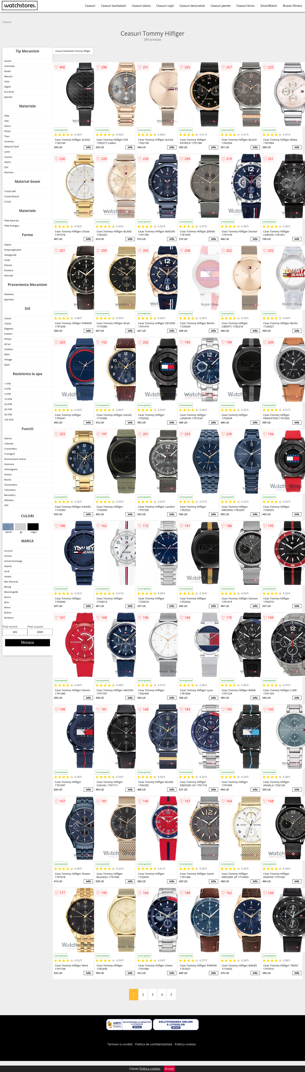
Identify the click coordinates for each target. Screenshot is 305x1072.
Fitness (7, 339)
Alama (7, 162)
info (88, 147)
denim (8, 528)
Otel (6, 120)
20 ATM (8, 404)
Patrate (8, 265)
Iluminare (9, 464)
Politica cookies (185, 1044)
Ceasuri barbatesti (113, 6)
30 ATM (8, 409)
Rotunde (8, 275)
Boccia (7, 597)
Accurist (8, 550)
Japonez (8, 97)
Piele (6, 115)
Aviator (8, 576)
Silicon (7, 126)
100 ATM (8, 419)
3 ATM (7, 388)
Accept (169, 1069)
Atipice (7, 244)
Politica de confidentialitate (153, 1044)
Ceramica (9, 141)
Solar (6, 81)
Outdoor (8, 349)
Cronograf (9, 453)
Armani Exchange (13, 561)
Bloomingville (11, 592)
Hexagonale (10, 255)
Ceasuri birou (245, 6)
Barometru (9, 495)
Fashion (8, 333)
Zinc (6, 167)
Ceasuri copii (165, 6)
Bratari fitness (292, 6)
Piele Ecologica (11, 225)
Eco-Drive (9, 91)
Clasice (7, 323)
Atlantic (8, 566)
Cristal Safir (10, 191)
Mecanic (8, 76)
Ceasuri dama (141, 6)
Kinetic (7, 71)
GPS (6, 505)
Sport (7, 364)
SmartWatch (268, 6)
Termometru (10, 484)
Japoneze (9, 299)
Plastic (7, 131)
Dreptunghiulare (12, 249)
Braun (7, 607)
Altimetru (9, 500)
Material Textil (11, 146)
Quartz (7, 61)
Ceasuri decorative (192, 6)
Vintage (8, 359)
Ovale (7, 260)
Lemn (7, 151)
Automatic (9, 66)
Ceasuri (90, 6)
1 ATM (7, 383)
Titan (6, 136)
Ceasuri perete (221, 6)
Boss (6, 602)
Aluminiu (8, 172)
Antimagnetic (11, 469)
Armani (8, 556)
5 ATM (7, 394)
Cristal (7, 201)
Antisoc (8, 474)
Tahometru (10, 490)
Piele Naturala (11, 220)
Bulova (7, 612)
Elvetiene (9, 294)
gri (20, 528)
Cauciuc (8, 157)
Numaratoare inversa (15, 459)
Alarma (8, 438)
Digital (7, 86)
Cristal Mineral (11, 196)
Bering (7, 586)
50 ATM (8, 414)
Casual (7, 318)
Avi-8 (6, 571)
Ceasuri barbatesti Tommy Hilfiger (72, 51)
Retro (7, 354)
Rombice (8, 270)
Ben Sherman (11, 581)
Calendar (8, 443)
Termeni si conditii (120, 1044)
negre (33, 528)
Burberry (8, 617)
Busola (7, 479)
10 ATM (8, 399)
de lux (7, 344)
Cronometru (10, 448)
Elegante (8, 328)
